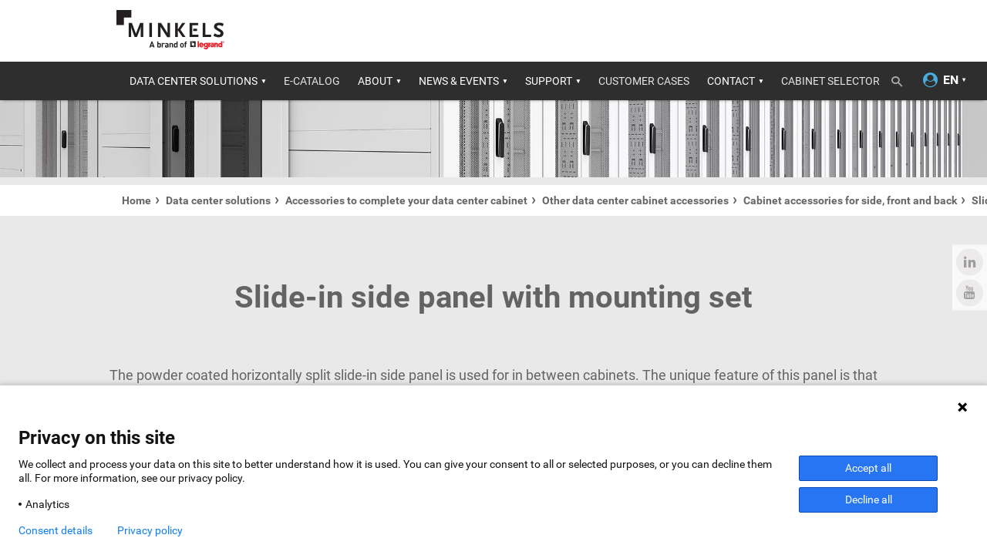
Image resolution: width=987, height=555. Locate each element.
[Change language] (950, 80)
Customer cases (643, 81)
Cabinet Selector (830, 81)
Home (136, 200)
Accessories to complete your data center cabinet (406, 200)
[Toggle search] (902, 78)
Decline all (868, 499)
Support (548, 81)
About (375, 81)
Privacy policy (150, 530)
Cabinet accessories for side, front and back (850, 200)
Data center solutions (194, 81)
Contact (731, 81)
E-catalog (312, 81)
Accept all (868, 468)
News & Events (459, 81)
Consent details (56, 530)
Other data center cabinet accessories (635, 200)
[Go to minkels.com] (170, 29)
